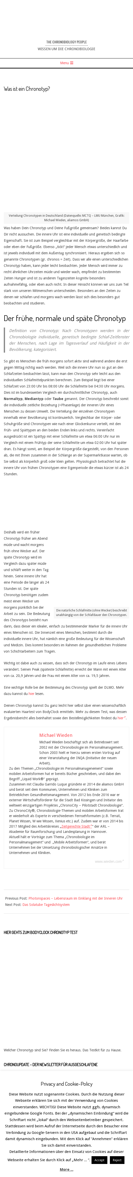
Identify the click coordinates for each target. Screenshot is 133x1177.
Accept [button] (99, 1160)
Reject (117, 1160)
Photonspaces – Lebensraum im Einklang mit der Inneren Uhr (75, 898)
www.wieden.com (109, 861)
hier (31, 694)
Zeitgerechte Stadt (76, 826)
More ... (66, 1169)
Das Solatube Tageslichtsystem (46, 905)
